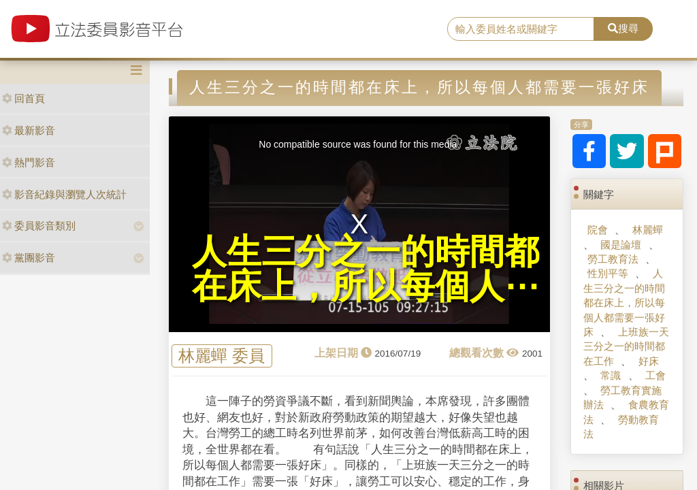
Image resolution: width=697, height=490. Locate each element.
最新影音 (28, 130)
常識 (610, 375)
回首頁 (23, 98)
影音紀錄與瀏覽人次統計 (64, 194)
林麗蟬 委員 (221, 356)
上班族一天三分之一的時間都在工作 (625, 346)
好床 (648, 361)
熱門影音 (28, 162)
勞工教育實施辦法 (622, 397)
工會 (655, 375)
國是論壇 (620, 244)
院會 (597, 229)
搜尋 (623, 28)
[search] (520, 29)
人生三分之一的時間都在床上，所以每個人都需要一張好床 (624, 302)
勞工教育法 (612, 259)
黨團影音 (28, 257)
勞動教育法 (620, 427)
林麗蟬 (647, 229)
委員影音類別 (39, 225)
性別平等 (607, 273)
